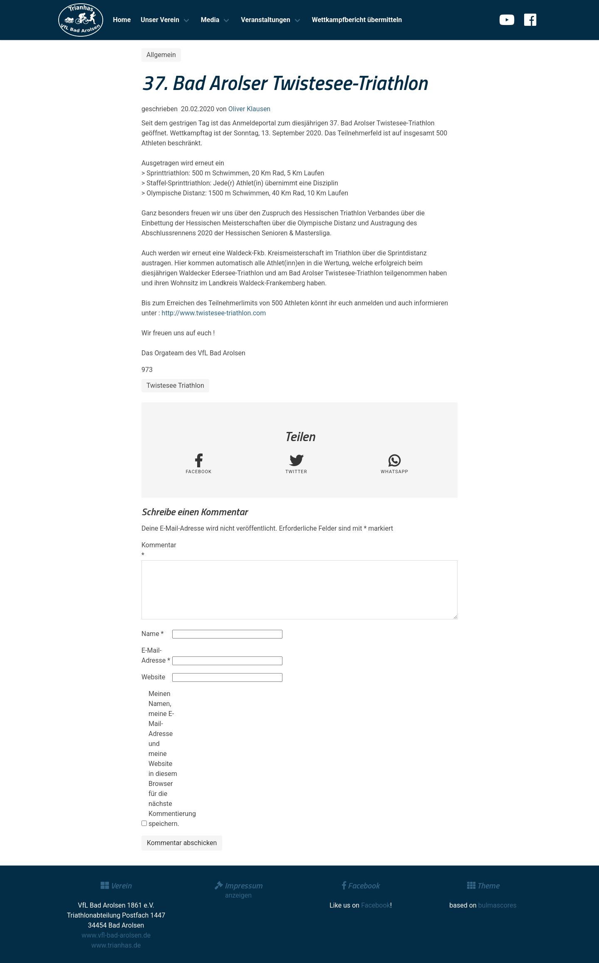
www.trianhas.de (116, 945)
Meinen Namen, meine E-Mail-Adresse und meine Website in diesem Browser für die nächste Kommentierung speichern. (163, 759)
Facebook (375, 905)
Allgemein (161, 55)
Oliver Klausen (249, 109)
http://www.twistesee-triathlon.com (214, 313)
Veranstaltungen (265, 20)
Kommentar (156, 550)
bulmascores (497, 905)
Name (152, 634)
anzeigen (238, 895)
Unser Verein (160, 20)
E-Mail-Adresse (155, 655)
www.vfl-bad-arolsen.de (116, 935)
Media (210, 20)
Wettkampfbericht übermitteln (357, 20)
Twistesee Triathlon (175, 385)
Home (122, 20)
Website (153, 677)
